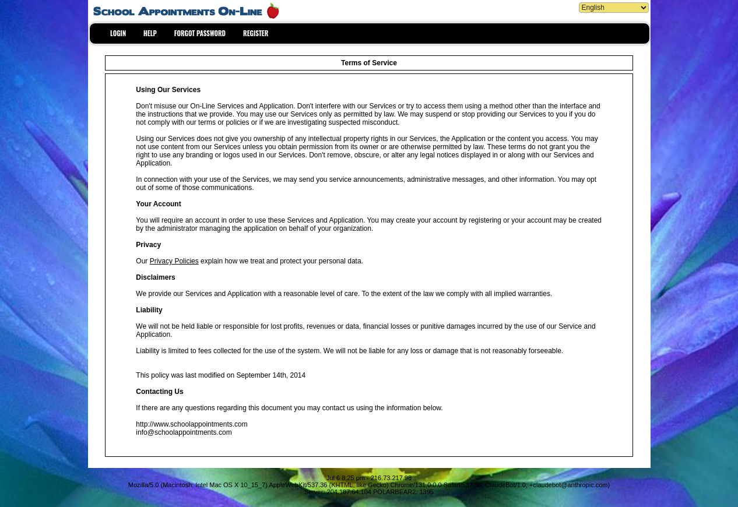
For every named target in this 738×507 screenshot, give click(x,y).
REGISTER (255, 33)
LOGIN (118, 33)
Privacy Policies (174, 261)
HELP (150, 33)
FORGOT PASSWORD (200, 33)
